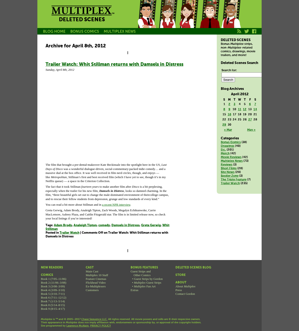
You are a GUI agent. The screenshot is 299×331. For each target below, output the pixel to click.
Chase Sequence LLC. (94, 319)
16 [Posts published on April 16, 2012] (229, 114)
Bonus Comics (231, 142)
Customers (92, 290)
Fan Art (144, 286)
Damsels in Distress (125, 225)
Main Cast (92, 271)
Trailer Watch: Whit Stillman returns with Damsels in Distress (114, 64)
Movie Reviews (231, 157)
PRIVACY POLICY (100, 325)
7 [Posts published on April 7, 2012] (255, 104)
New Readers (52, 267)
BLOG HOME (54, 32)
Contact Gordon (185, 294)
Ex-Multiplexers (96, 286)
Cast (90, 267)
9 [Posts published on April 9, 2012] (229, 109)
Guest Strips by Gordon (148, 279)
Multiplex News (232, 160)
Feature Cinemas (96, 279)
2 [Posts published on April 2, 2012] (229, 104)
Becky (167, 19)
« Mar (228, 129)
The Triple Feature (233, 179)
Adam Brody (63, 225)
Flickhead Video (96, 282)
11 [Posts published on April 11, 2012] (239, 109)
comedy (104, 225)
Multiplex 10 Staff (97, 275)
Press (178, 290)
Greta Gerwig (151, 225)
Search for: (229, 70)
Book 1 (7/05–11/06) (53, 279)
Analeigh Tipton (85, 225)
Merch (225, 153)
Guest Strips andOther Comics (141, 273)
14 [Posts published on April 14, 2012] (255, 109)
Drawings (227, 146)
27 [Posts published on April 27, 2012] (250, 119)
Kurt (209, 19)
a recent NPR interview (116, 204)
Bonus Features (144, 267)
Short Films (229, 168)
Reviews (226, 164)
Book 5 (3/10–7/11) (53, 294)
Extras (134, 290)
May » (251, 129)
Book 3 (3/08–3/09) (53, 286)
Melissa (188, 19)
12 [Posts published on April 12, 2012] (244, 109)
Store (180, 275)
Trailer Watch (69, 232)
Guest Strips (147, 282)
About (180, 282)
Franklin (230, 19)
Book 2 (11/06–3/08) (53, 282)
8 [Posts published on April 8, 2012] (224, 109)
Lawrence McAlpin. (77, 325)
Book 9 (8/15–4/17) (53, 308)
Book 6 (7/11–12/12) (53, 297)
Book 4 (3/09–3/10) (53, 290)
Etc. (223, 149)
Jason (146, 19)
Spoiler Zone (229, 175)
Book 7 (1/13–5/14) (53, 301)
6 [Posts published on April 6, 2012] (250, 104)
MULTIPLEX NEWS (120, 32)
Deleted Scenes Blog (193, 267)
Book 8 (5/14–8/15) (53, 305)
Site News (228, 172)
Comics (47, 275)
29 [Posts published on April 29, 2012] (224, 124)
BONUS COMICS (84, 32)
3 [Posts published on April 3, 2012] (234, 104)
